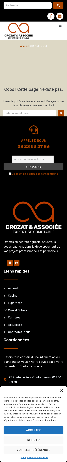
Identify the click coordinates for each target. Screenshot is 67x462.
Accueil (24, 46)
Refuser (33, 440)
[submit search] (58, 5)
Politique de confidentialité (34, 457)
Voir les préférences (33, 450)
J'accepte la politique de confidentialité (35, 173)
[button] (61, 390)
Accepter (33, 430)
